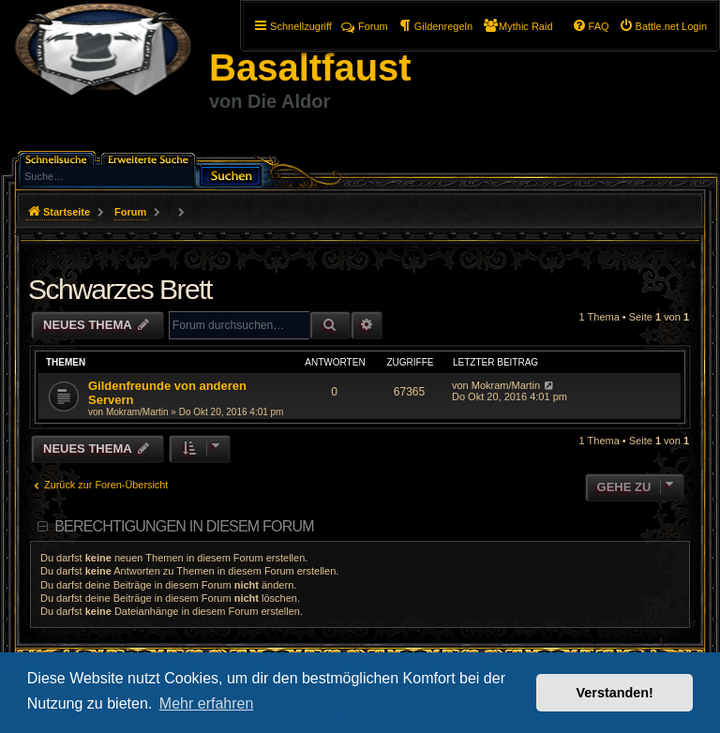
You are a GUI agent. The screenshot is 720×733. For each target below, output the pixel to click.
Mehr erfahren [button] (206, 703)
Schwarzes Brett (120, 289)
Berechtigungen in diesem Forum (183, 526)
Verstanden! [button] (615, 692)
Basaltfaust (310, 67)
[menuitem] (663, 26)
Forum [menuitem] (364, 26)
